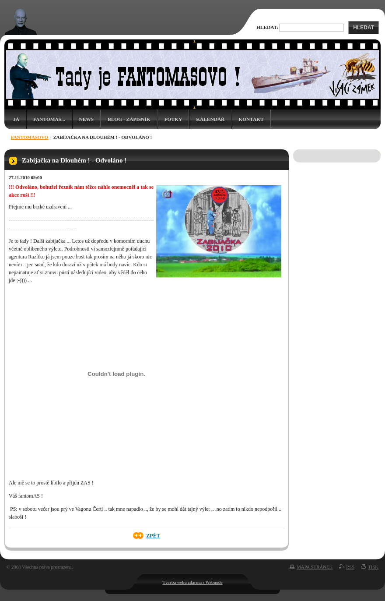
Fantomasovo (29, 137)
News (86, 119)
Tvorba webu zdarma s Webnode (193, 582)
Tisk (373, 566)
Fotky (173, 119)
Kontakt (250, 119)
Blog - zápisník (129, 119)
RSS (350, 566)
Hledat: (267, 27)
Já (16, 119)
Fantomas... (49, 119)
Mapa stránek (314, 566)
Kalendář (210, 119)
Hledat (363, 28)
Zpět (153, 536)
